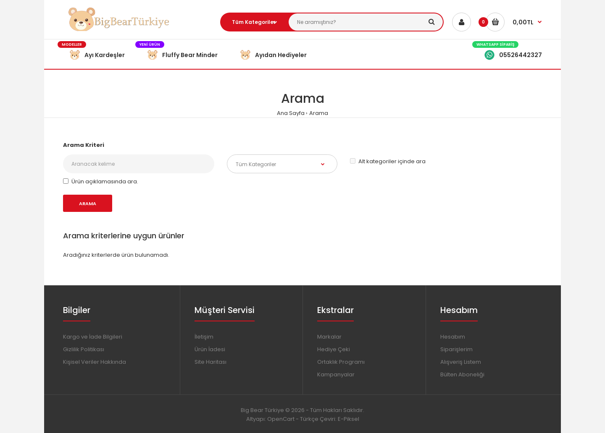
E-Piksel (348, 419)
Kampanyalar (336, 374)
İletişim (204, 337)
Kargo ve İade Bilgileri (92, 337)
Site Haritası (210, 362)
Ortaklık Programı (341, 362)
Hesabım (452, 337)
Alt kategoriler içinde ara (388, 161)
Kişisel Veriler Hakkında (94, 362)
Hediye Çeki (333, 349)
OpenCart (281, 419)
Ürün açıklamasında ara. (100, 181)
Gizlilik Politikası (83, 349)
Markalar (329, 337)
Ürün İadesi (210, 349)
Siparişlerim (456, 349)
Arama (318, 113)
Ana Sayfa (291, 113)
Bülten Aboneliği (462, 374)
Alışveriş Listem (460, 362)
